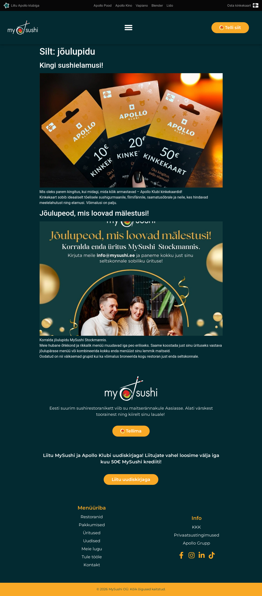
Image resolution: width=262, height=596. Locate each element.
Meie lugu (91, 548)
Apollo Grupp (196, 543)
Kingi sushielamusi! (71, 65)
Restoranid (92, 516)
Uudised (91, 540)
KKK (196, 527)
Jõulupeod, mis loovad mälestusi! (94, 213)
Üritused (91, 532)
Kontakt (92, 564)
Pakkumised (92, 524)
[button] (128, 27)
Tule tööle (92, 556)
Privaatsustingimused (196, 535)
